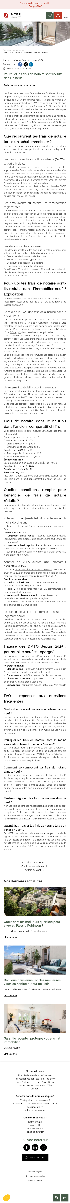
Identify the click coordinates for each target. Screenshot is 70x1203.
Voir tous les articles (32, 866)
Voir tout (35, 1088)
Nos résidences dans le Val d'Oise (35, 1085)
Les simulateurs (35, 1107)
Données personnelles (35, 1176)
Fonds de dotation (35, 1132)
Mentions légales (35, 1171)
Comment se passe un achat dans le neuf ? (35, 1103)
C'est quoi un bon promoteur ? (35, 1100)
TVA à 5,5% (15, 332)
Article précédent (33, 862)
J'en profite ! (35, 6)
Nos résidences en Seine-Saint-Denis (35, 1082)
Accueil (6, 50)
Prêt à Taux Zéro (50, 685)
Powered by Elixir (35, 1180)
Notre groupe (35, 1122)
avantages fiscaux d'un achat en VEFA (37, 576)
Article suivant (34, 869)
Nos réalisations (35, 1128)
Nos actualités (18, 50)
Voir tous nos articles (35, 1110)
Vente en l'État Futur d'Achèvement (33, 569)
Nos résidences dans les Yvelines (35, 1075)
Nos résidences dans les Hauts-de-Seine (35, 1079)
